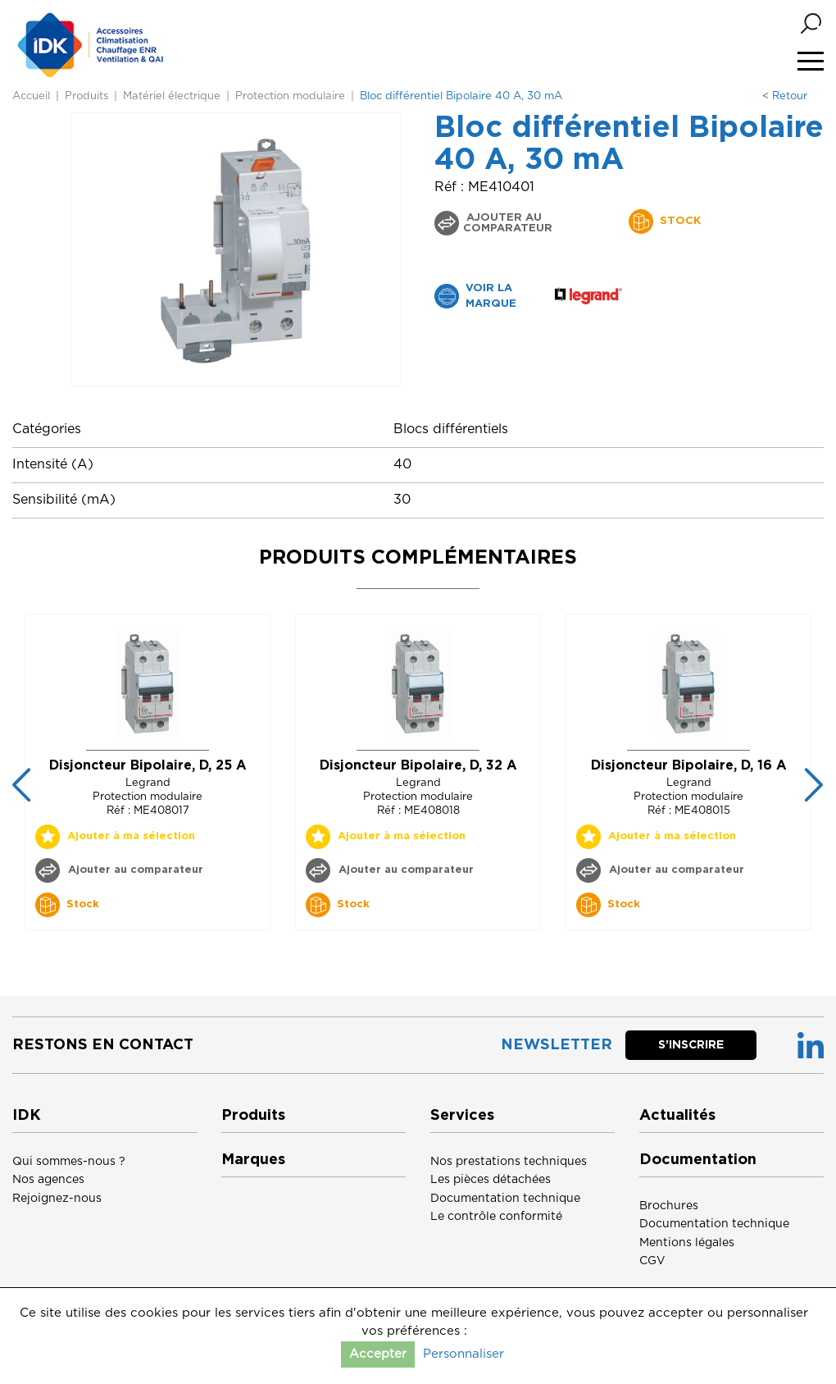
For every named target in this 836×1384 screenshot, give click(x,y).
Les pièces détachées (490, 1179)
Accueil (31, 96)
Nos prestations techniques (508, 1161)
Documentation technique (505, 1198)
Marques (253, 1160)
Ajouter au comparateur (507, 223)
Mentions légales (686, 1243)
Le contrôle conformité (496, 1216)
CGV (652, 1261)
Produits (86, 96)
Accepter (378, 1354)
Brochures (668, 1206)
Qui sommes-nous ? (68, 1161)
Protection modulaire (290, 96)
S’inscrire (691, 1045)
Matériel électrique (171, 96)
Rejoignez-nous (57, 1198)
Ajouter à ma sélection (131, 836)
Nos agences (48, 1179)
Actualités (677, 1115)
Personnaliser (463, 1354)
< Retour (784, 96)
